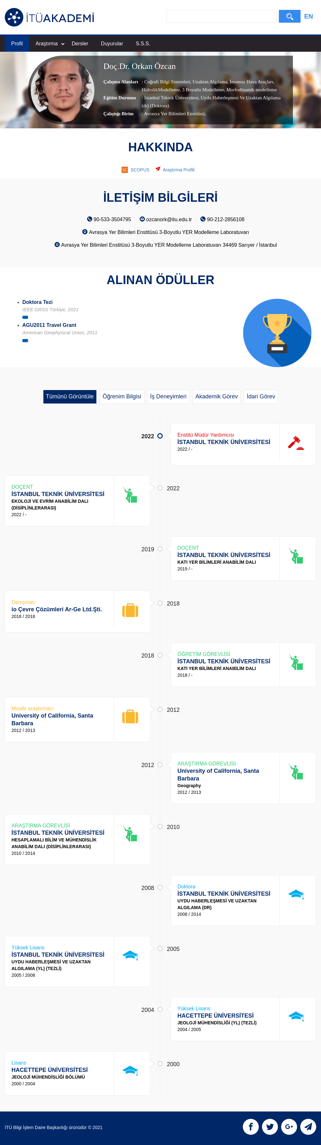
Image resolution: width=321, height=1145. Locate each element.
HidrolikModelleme (161, 89)
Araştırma (49, 43)
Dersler (80, 43)
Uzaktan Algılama (209, 81)
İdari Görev (261, 396)
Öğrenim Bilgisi (122, 396)
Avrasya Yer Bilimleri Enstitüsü (174, 113)
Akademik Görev (216, 396)
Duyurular (112, 43)
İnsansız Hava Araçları (250, 81)
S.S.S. (143, 43)
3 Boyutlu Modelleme (202, 89)
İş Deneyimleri (168, 396)
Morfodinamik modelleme (251, 89)
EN (308, 16)
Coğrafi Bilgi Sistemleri (167, 81)
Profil (17, 43)
